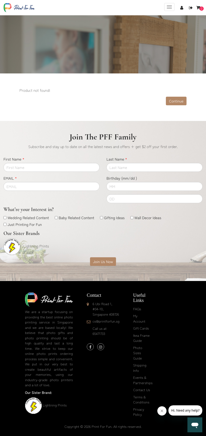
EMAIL (10, 178)
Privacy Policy (138, 412)
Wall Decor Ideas (147, 217)
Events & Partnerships (143, 380)
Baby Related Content (76, 217)
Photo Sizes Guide (137, 352)
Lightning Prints (55, 405)
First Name (13, 159)
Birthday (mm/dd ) (121, 178)
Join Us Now (103, 261)
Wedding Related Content (28, 217)
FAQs (137, 308)
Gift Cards (141, 328)
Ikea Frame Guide (141, 338)
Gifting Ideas (114, 217)
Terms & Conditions (141, 399)
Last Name (116, 159)
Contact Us (141, 389)
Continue (176, 101)
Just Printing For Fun (24, 224)
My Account (139, 318)
